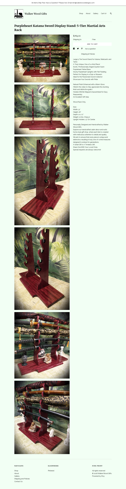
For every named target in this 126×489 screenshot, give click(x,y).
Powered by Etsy (98, 476)
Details (76, 54)
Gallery (95, 13)
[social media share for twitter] (78, 49)
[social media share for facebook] (74, 49)
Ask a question (90, 49)
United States (87, 39)
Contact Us (18, 481)
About (88, 13)
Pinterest (51, 471)
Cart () (103, 13)
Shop (81, 13)
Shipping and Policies (22, 479)
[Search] (111, 14)
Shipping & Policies (88, 54)
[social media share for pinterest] (82, 49)
